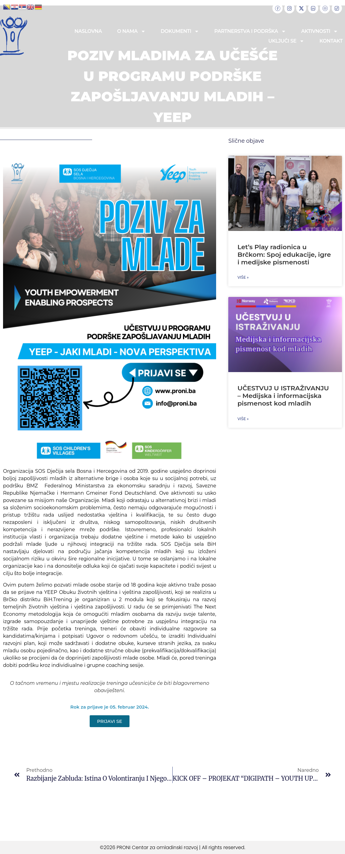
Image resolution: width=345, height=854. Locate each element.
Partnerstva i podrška (250, 31)
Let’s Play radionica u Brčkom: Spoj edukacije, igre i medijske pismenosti (284, 254)
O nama (131, 31)
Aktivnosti (319, 31)
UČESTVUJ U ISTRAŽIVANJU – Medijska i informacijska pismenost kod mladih (283, 395)
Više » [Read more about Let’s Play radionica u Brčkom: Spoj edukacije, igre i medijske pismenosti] (243, 277)
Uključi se (286, 41)
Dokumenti (180, 31)
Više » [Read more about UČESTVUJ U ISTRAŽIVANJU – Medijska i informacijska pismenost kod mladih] (243, 419)
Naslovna (88, 31)
